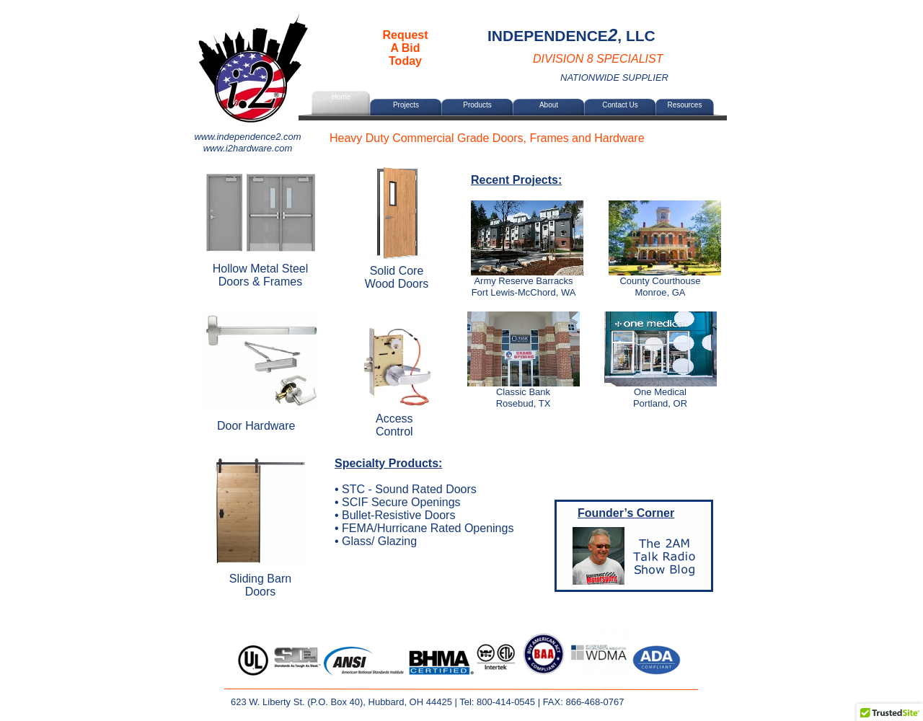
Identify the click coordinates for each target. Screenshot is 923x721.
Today (405, 61)
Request (405, 35)
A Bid (405, 48)
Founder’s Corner (626, 513)
